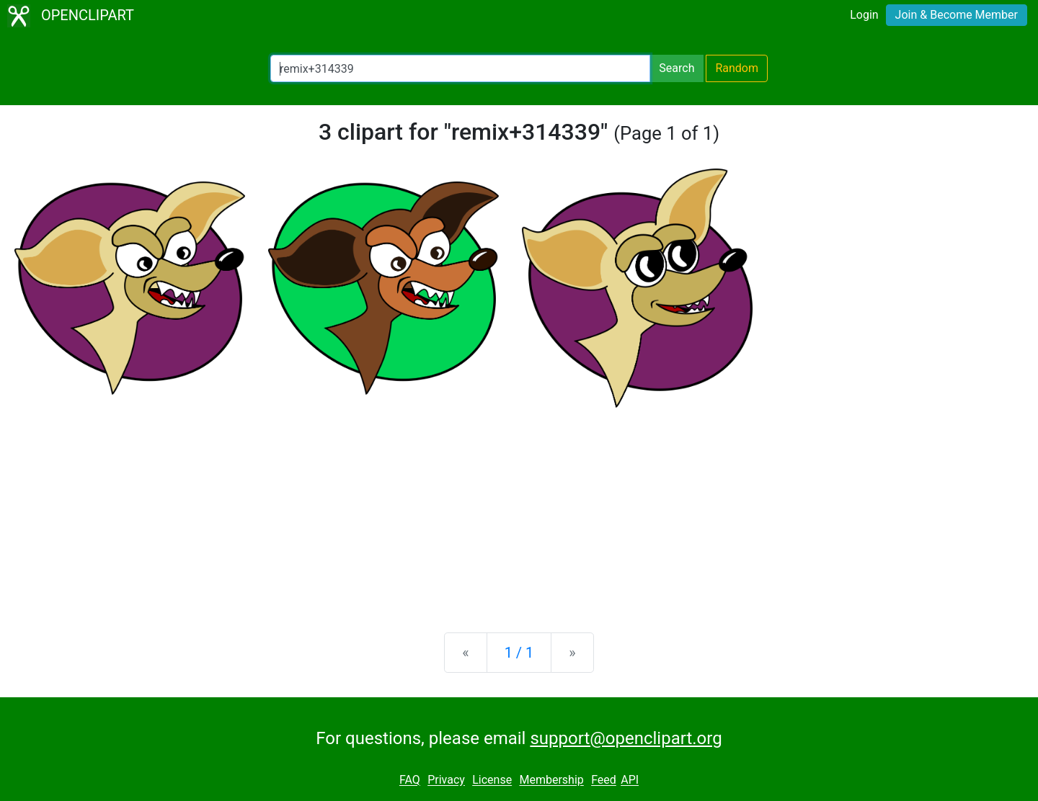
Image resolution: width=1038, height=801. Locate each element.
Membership (551, 780)
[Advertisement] (519, 508)
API (630, 780)
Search (676, 68)
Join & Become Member (956, 15)
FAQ (409, 780)
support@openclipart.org (626, 738)
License (492, 780)
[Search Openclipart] (460, 68)
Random (736, 68)
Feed (603, 780)
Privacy (446, 780)
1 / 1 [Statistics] (519, 652)
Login (864, 15)
